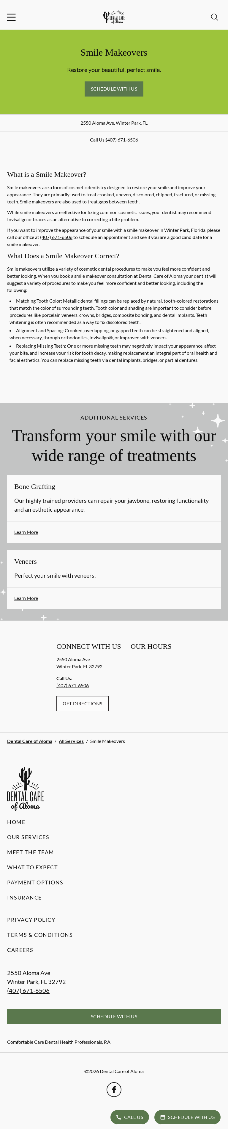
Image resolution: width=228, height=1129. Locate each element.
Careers (20, 950)
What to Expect (32, 867)
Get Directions (82, 703)
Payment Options (35, 882)
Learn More (26, 532)
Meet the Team (30, 852)
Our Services (28, 837)
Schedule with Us (114, 88)
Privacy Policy (31, 919)
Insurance (24, 897)
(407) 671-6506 (122, 139)
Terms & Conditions (40, 935)
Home (16, 822)
